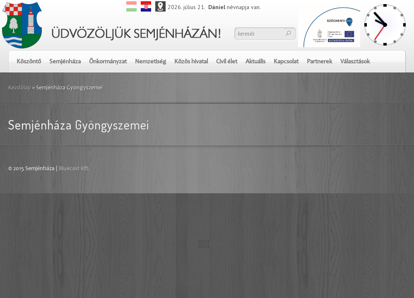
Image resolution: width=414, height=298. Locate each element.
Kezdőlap (19, 88)
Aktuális (255, 62)
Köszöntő (29, 62)
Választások (355, 62)
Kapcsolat (286, 62)
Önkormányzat (108, 62)
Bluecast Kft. (74, 169)
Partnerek (319, 62)
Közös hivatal (191, 62)
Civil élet (226, 62)
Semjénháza (65, 62)
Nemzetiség (150, 62)
